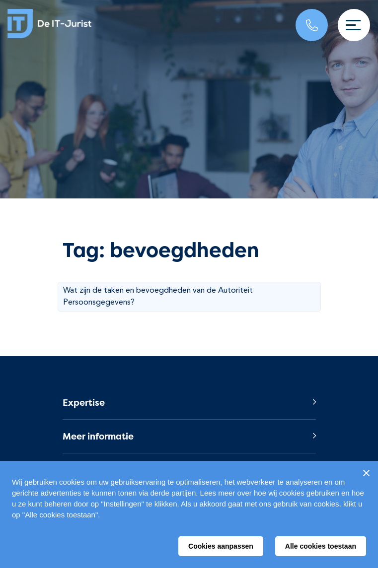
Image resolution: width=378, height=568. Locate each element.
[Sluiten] (366, 473)
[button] (189, 402)
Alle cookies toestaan (320, 546)
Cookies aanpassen (220, 546)
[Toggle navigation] (354, 25)
